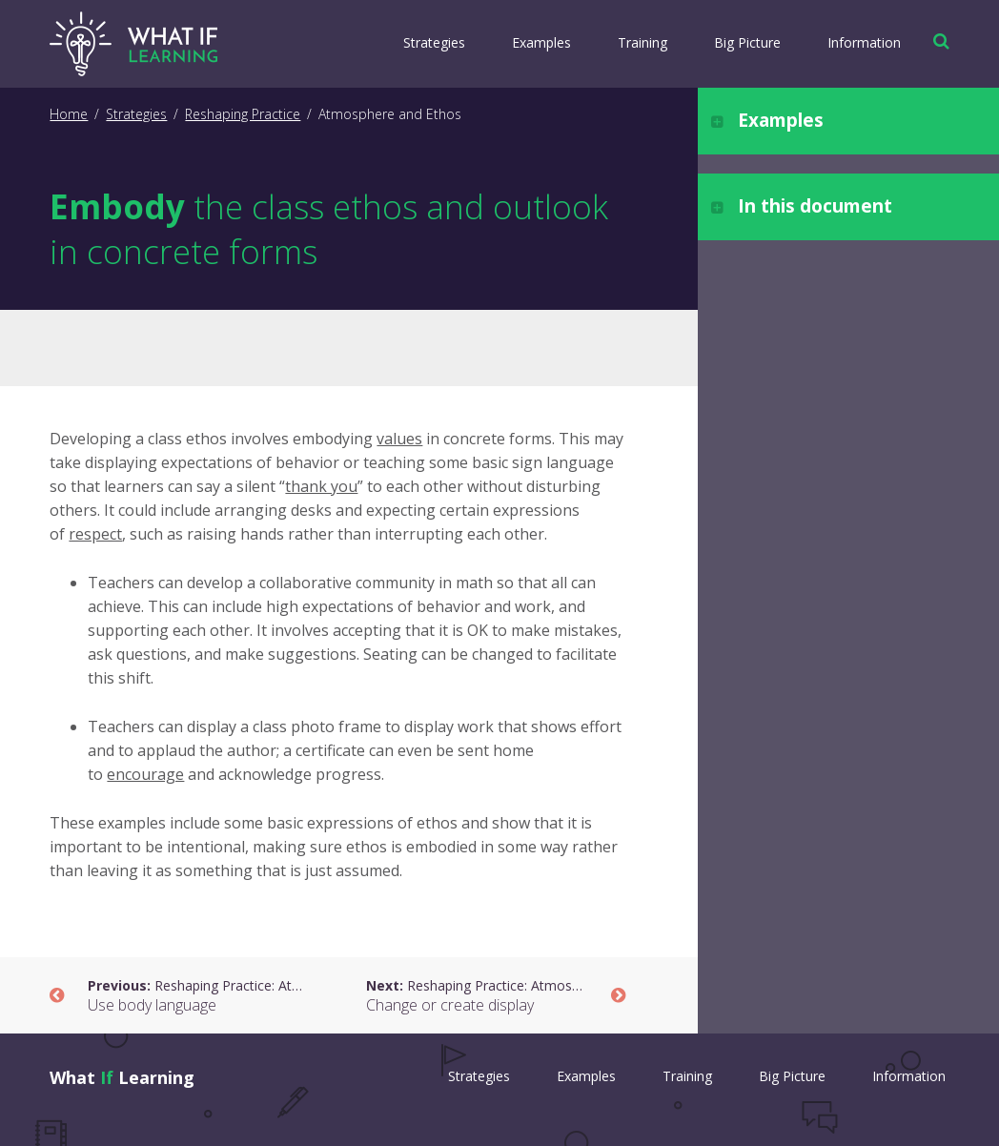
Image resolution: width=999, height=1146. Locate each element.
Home (69, 114)
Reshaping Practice (242, 114)
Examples (541, 42)
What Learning (122, 1077)
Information (864, 42)
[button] (936, 41)
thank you (321, 486)
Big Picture (747, 42)
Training (642, 42)
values (399, 438)
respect (95, 533)
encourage (145, 774)
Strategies (434, 42)
